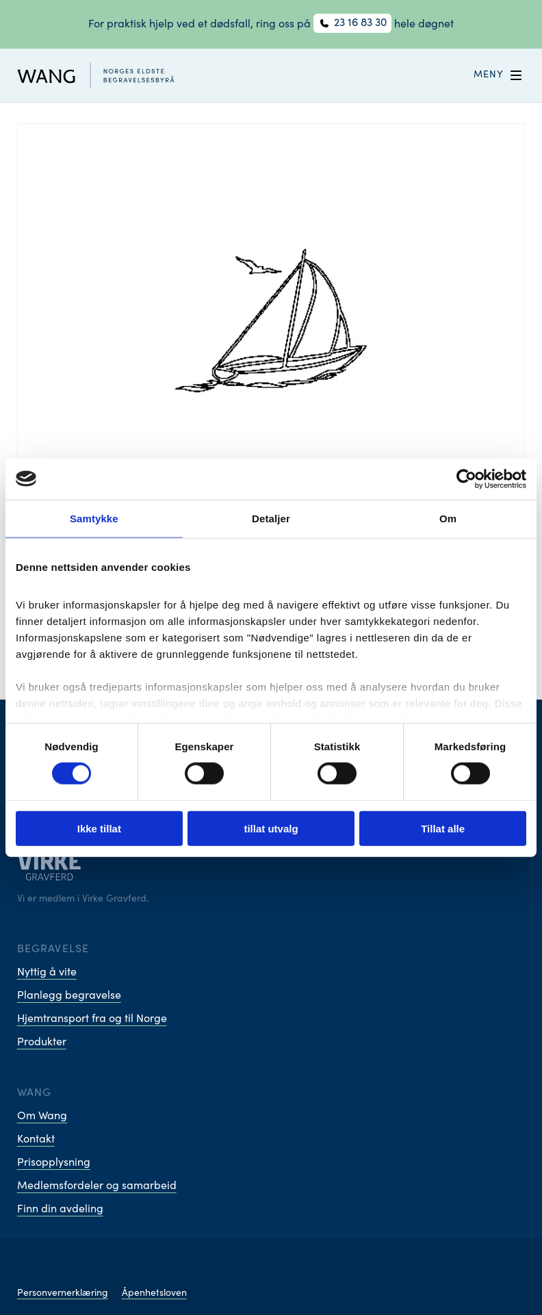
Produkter (41, 1042)
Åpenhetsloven (154, 1294)
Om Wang (42, 1116)
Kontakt (36, 1139)
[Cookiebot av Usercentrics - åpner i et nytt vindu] (466, 478)
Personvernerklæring (62, 1294)
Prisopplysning (53, 1163)
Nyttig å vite (47, 972)
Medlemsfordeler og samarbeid (97, 1186)
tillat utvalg (271, 828)
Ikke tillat (99, 828)
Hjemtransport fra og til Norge (92, 1019)
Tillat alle (443, 828)
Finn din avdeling (60, 1209)
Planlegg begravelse (69, 996)
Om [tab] (447, 518)
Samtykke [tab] (94, 518)
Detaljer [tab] (271, 518)
